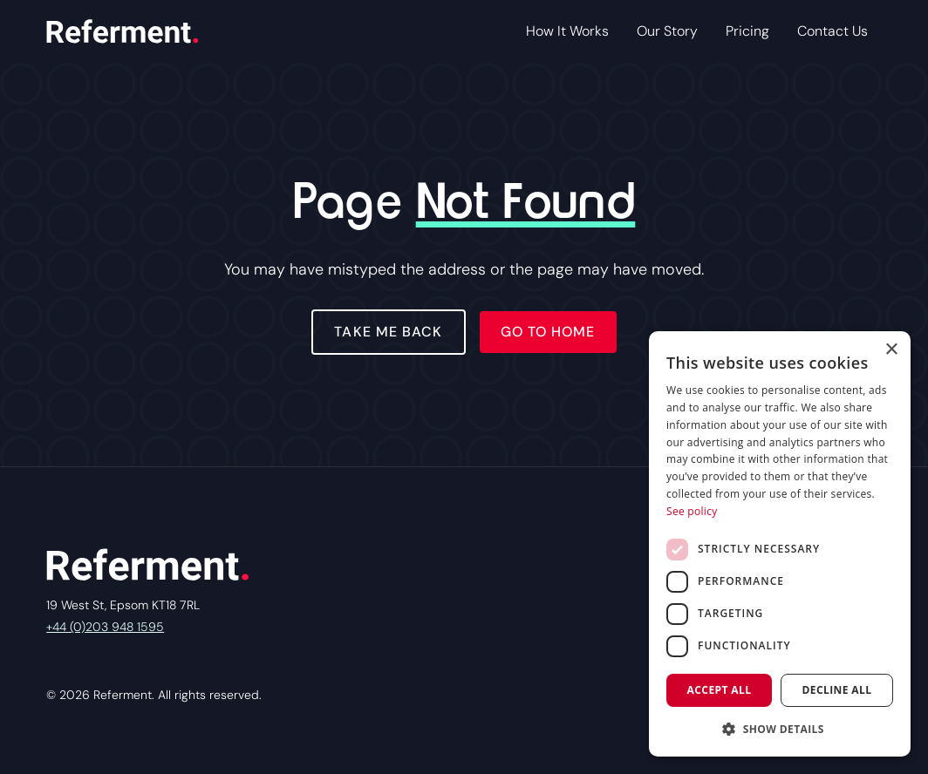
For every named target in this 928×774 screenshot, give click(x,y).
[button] (779, 728)
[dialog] (780, 544)
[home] (122, 31)
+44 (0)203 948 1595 (105, 627)
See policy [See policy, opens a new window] (692, 511)
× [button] (890, 349)
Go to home (548, 331)
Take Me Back (388, 331)
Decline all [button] (837, 689)
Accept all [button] (719, 689)
